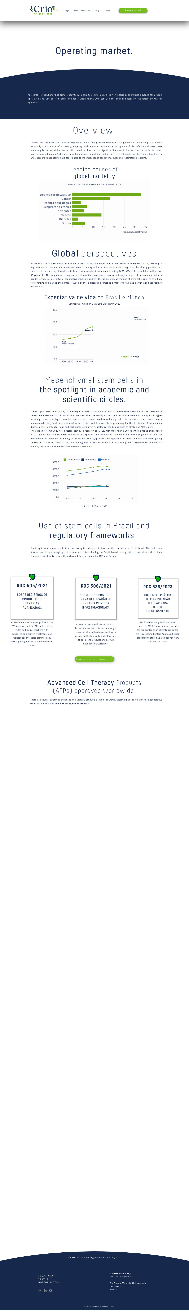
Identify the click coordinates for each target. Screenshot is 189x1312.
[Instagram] (40, 1290)
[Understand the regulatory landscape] (94, 659)
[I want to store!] (133, 10)
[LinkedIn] (45, 1290)
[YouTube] (50, 1290)
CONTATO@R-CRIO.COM (48, 1282)
